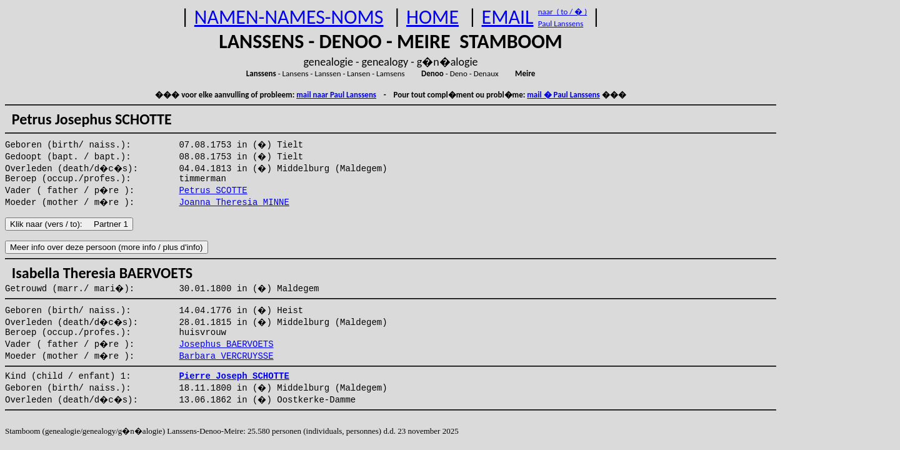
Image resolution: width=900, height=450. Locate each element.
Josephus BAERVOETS (226, 344)
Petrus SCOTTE (213, 191)
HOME (432, 17)
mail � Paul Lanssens (563, 94)
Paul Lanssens (561, 23)
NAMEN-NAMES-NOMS (289, 17)
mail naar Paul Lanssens (336, 94)
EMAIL (508, 17)
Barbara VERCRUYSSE (226, 356)
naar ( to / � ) (562, 11)
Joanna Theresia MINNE (234, 203)
